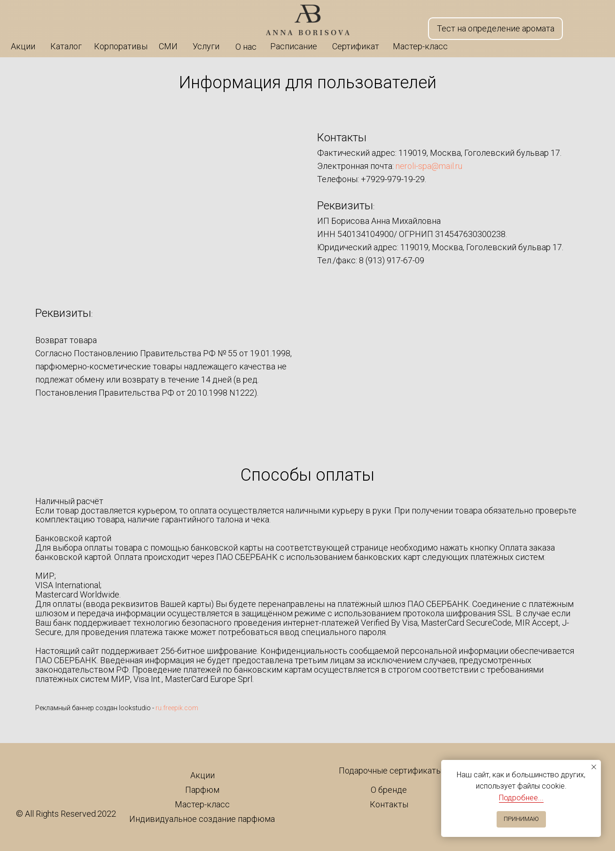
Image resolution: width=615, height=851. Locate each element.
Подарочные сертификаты (390, 770)
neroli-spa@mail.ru (429, 166)
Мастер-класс (202, 804)
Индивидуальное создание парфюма (202, 819)
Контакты (389, 804)
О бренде (389, 790)
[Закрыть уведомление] (594, 767)
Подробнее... (521, 797)
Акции (202, 775)
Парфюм (202, 790)
